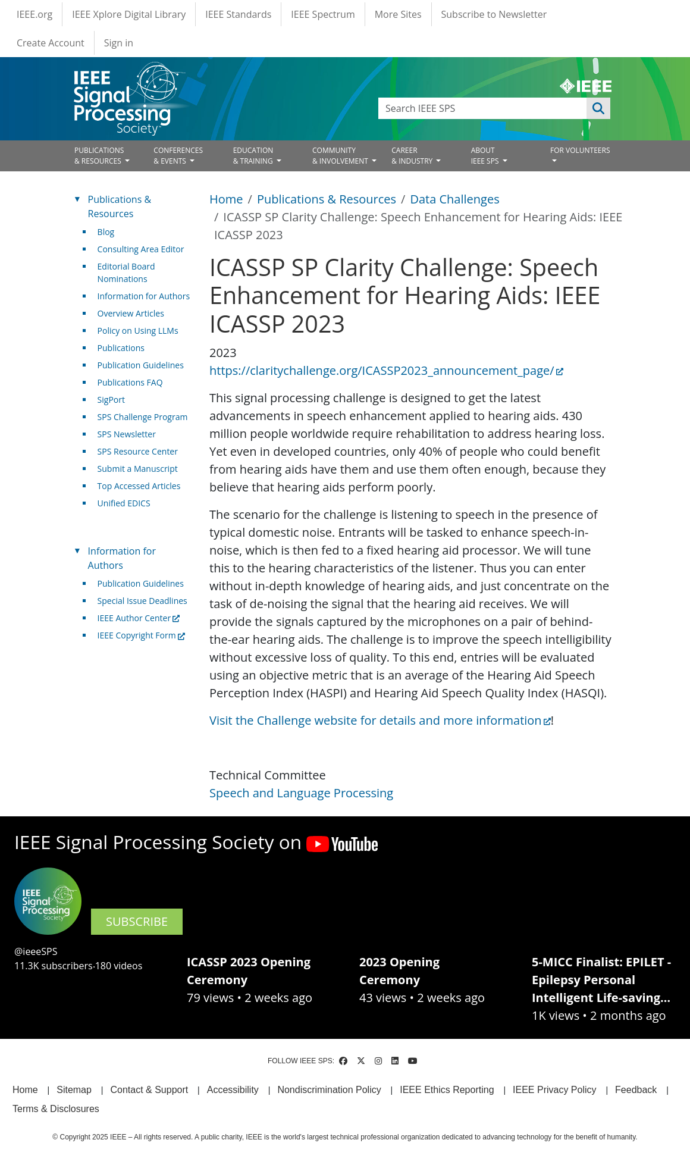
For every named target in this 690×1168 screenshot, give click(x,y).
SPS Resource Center (138, 451)
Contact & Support (149, 1090)
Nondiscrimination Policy (329, 1090)
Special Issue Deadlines (142, 600)
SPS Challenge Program (143, 416)
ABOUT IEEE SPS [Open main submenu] (486, 155)
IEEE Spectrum (323, 14)
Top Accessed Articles (139, 485)
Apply (598, 108)
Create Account (50, 42)
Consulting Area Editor (141, 249)
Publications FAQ (130, 382)
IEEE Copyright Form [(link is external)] (141, 635)
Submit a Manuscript (138, 468)
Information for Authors (144, 296)
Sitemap (74, 1090)
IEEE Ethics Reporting (447, 1090)
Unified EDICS (124, 503)
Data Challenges (454, 199)
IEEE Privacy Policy (554, 1090)
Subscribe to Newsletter (494, 14)
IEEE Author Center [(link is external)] (139, 618)
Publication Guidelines (141, 365)
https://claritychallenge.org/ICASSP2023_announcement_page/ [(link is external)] (386, 370)
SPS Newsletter (127, 434)
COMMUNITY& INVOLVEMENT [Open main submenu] (341, 155)
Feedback (636, 1090)
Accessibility (233, 1090)
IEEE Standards (238, 14)
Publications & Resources (326, 199)
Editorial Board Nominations (126, 272)
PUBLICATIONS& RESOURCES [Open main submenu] (99, 155)
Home (226, 199)
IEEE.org (34, 14)
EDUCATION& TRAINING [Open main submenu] (254, 155)
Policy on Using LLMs (138, 330)
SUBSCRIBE (137, 921)
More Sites (398, 14)
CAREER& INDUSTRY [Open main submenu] (412, 155)
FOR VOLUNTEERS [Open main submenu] (580, 150)
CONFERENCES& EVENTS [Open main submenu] (178, 155)
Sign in (118, 42)
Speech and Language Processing (301, 793)
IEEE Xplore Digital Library (129, 14)
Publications (121, 347)
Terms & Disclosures (55, 1109)
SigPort (111, 399)
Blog (106, 231)
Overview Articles (131, 313)
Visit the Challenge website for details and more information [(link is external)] (380, 720)
